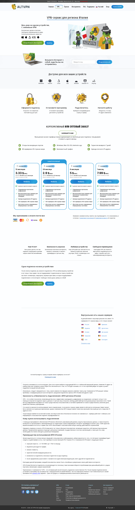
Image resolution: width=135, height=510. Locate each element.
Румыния (85, 336)
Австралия (103, 332)
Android (58, 490)
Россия (85, 324)
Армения (102, 324)
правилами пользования (87, 218)
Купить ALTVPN (117, 7)
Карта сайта (69, 494)
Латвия (85, 332)
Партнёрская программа (73, 496)
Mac (57, 496)
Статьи (105, 494)
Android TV (59, 492)
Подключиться (104, 62)
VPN (89, 488)
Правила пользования (72, 500)
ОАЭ (84, 339)
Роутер (58, 500)
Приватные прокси (94, 490)
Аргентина (103, 328)
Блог (104, 492)
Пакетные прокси (93, 492)
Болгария (102, 339)
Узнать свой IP (107, 490)
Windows (59, 488)
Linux (57, 498)
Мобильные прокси (94, 494)
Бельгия (102, 336)
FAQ (67, 490)
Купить (49, 43)
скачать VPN (36, 473)
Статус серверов (108, 488)
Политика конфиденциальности (76, 498)
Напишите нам (67, 133)
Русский (110, 508)
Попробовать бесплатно (33, 43)
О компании (69, 488)
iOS (57, 494)
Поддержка (69, 492)
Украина (85, 328)
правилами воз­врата (101, 218)
